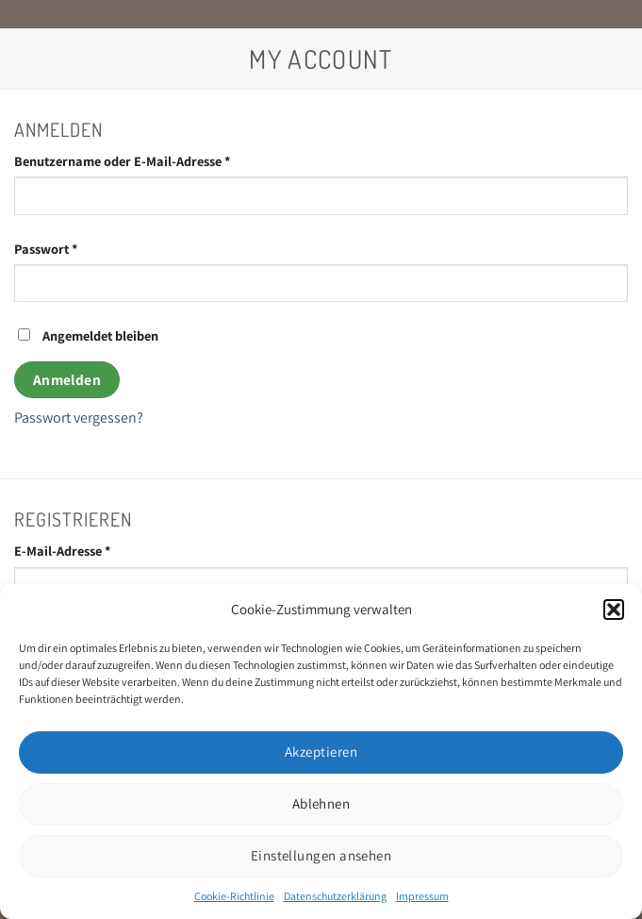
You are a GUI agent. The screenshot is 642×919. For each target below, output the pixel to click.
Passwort (81, 248)
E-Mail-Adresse (98, 550)
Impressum (422, 896)
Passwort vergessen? (78, 417)
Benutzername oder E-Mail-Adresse (158, 160)
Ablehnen (321, 803)
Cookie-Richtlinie (234, 896)
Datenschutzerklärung (335, 896)
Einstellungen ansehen (321, 855)
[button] (613, 609)
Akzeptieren (321, 751)
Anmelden (67, 379)
